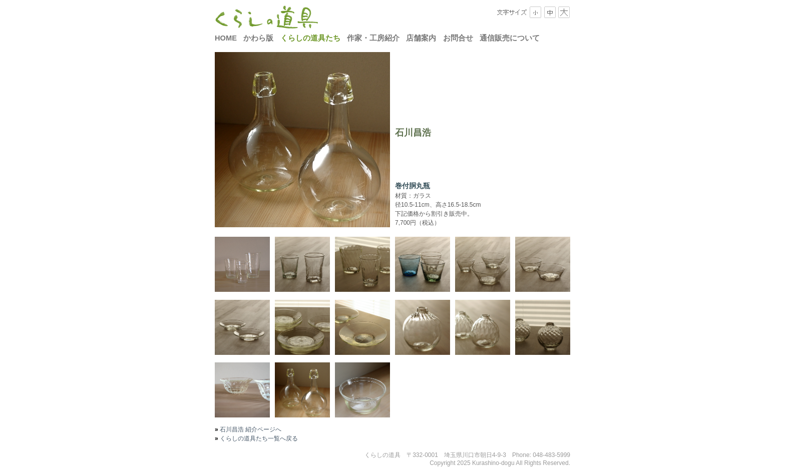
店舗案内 (421, 38)
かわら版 (258, 38)
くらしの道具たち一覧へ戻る (258, 438)
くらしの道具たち (310, 38)
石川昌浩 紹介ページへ (250, 429)
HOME (226, 38)
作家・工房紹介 (373, 38)
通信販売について (510, 38)
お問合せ (458, 38)
